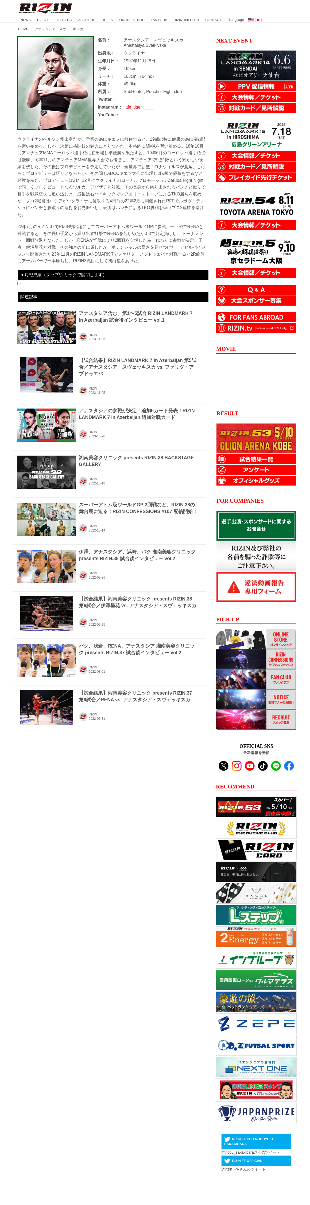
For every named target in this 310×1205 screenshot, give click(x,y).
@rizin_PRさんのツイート (244, 1169)
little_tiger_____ (138, 107)
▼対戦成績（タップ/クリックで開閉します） (63, 274)
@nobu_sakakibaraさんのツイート (251, 1152)
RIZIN (93, 335)
